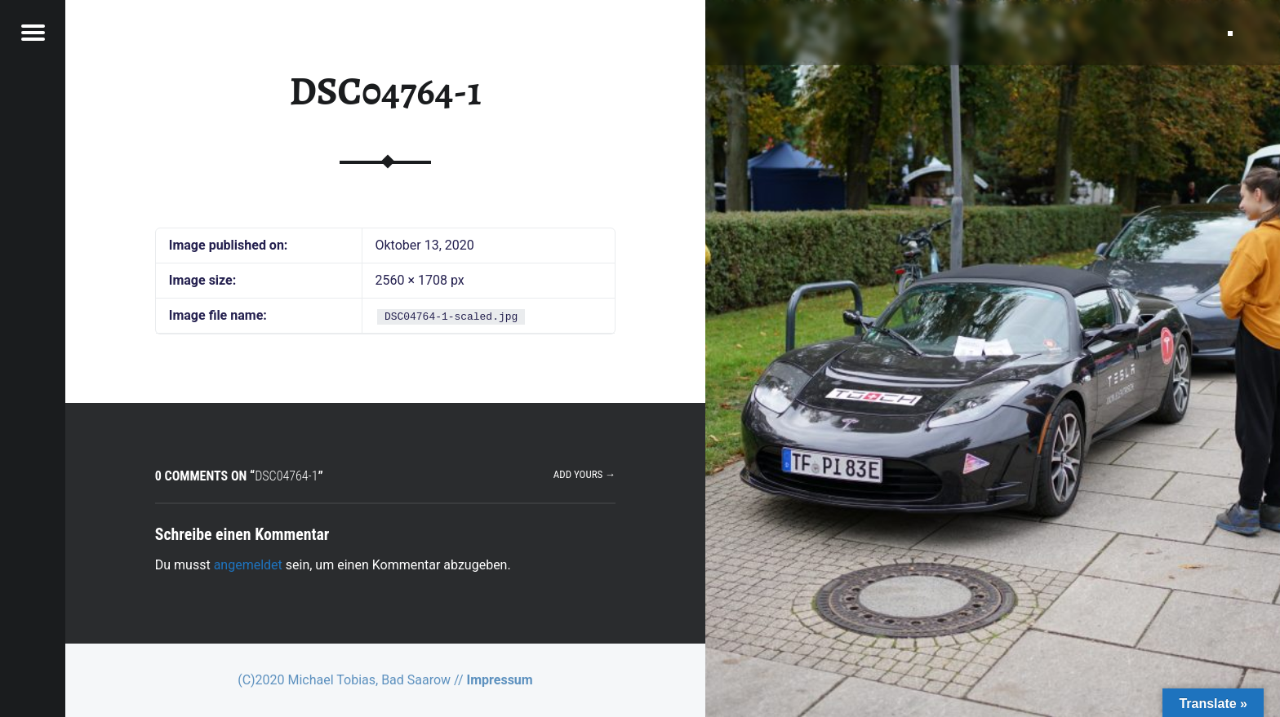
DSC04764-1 (385, 91)
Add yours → (584, 474)
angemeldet (248, 565)
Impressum (500, 680)
